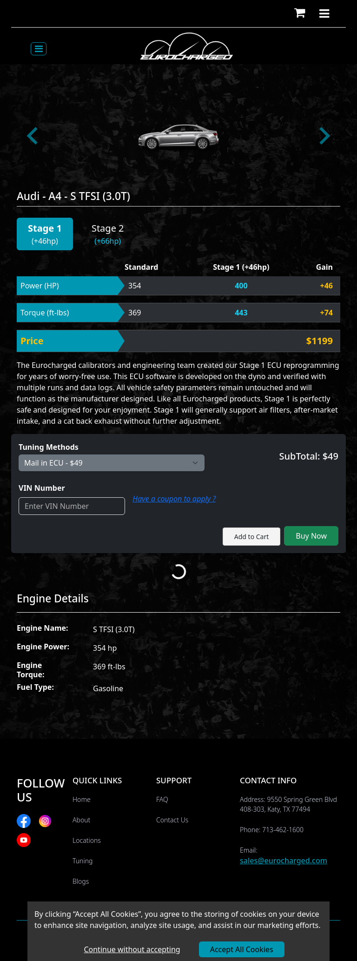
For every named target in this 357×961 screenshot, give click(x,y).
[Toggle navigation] (38, 48)
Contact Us (172, 819)
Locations (87, 840)
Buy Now (311, 536)
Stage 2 (108, 228)
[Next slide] (323, 136)
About (81, 819)
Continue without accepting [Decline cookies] (132, 949)
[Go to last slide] (33, 136)
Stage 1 (45, 228)
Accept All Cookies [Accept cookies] (241, 949)
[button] (299, 13)
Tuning (83, 860)
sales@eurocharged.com (283, 860)
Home (82, 799)
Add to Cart (251, 536)
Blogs (81, 881)
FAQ (162, 799)
